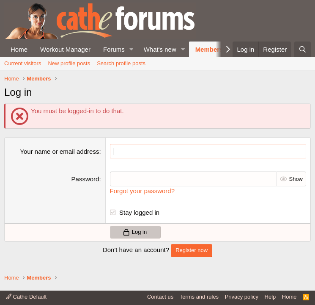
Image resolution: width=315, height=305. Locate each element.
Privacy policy (241, 297)
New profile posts (69, 63)
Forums (114, 49)
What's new (160, 49)
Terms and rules (199, 297)
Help (270, 297)
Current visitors (22, 63)
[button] (131, 49)
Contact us (160, 297)
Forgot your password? (142, 190)
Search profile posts (121, 63)
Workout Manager (65, 49)
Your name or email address (59, 151)
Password (85, 179)
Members (209, 49)
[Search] (302, 49)
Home (19, 49)
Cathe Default (26, 297)
